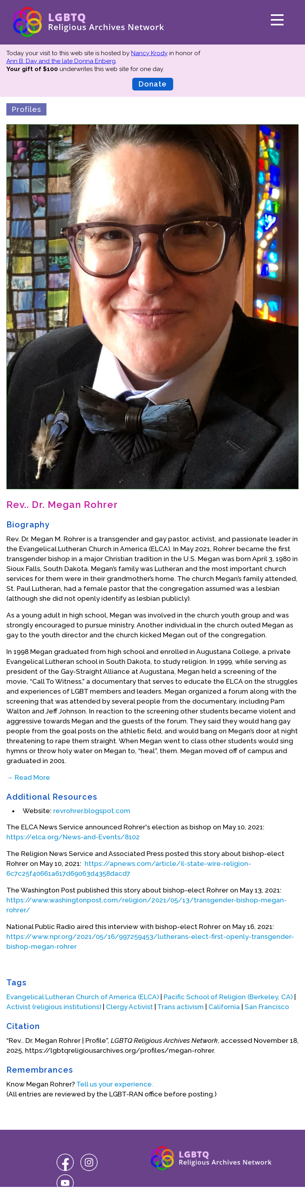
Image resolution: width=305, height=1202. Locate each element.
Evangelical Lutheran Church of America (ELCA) (82, 997)
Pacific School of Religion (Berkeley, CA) (228, 997)
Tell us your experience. (114, 1084)
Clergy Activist (129, 1007)
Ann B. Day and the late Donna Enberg (61, 61)
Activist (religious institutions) (53, 1007)
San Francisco (267, 1007)
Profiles (26, 109)
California (224, 1007)
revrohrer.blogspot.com (91, 811)
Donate (153, 84)
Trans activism (180, 1007)
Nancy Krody (149, 53)
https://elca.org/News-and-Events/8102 (73, 837)
